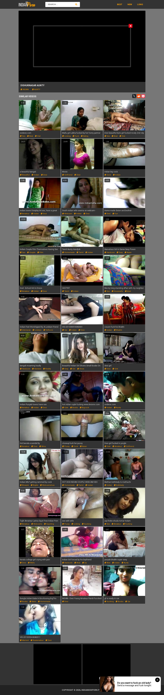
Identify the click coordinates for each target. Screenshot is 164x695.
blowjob (24, 485)
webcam (67, 214)
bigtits (34, 485)
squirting (49, 524)
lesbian (37, 330)
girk (115, 369)
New (129, 4)
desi (44, 175)
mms (42, 446)
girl (72, 369)
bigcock (84, 408)
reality (47, 369)
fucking (127, 524)
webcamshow (47, 485)
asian (128, 252)
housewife (117, 291)
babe (32, 602)
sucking (86, 524)
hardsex (36, 369)
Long (140, 4)
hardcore (109, 252)
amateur (24, 214)
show (80, 369)
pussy (66, 446)
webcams (36, 524)
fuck (76, 136)
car (64, 330)
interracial (25, 330)
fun (115, 214)
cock (107, 175)
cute (65, 408)
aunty (36, 89)
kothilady (119, 485)
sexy (120, 252)
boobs (74, 408)
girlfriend (67, 175)
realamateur (37, 640)
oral (38, 136)
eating (84, 136)
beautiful (25, 175)
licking (66, 136)
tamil (80, 252)
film (40, 252)
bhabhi (118, 330)
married (24, 640)
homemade (68, 252)
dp (84, 563)
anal (30, 136)
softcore (48, 330)
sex (22, 136)
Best (119, 4)
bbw (107, 563)
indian (24, 89)
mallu (31, 563)
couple (31, 252)
